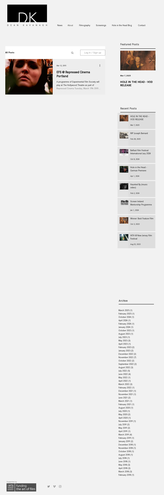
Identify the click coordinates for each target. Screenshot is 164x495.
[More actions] (101, 65)
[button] (72, 53)
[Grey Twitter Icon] (48, 486)
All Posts (9, 52)
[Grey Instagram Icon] (60, 486)
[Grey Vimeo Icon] (54, 486)
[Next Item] (150, 60)
